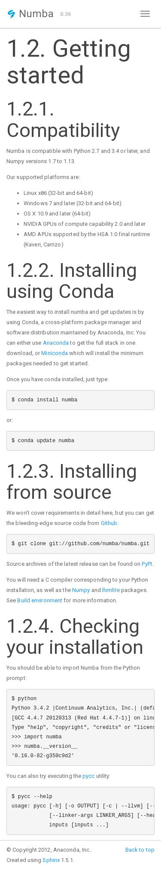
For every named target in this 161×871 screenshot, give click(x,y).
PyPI (147, 564)
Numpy (81, 590)
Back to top (140, 850)
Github (109, 523)
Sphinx (51, 860)
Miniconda (54, 353)
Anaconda (56, 343)
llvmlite (111, 590)
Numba (30, 14)
